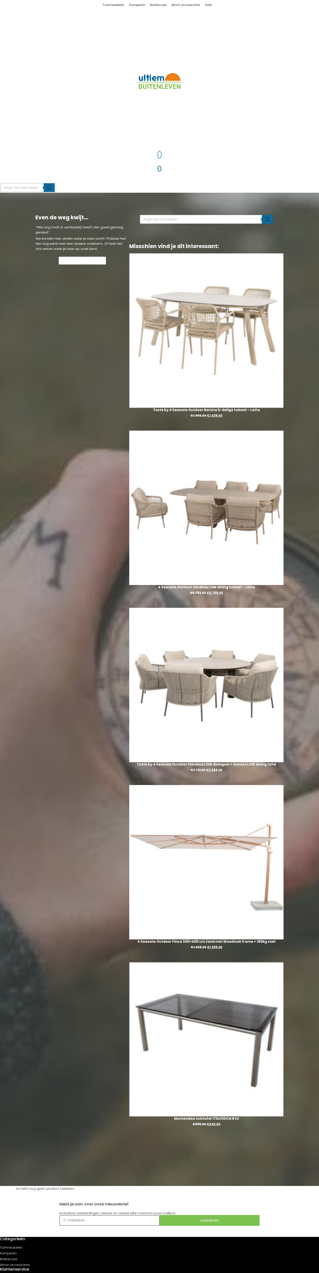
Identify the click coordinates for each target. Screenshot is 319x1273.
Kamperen (137, 5)
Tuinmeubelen (113, 5)
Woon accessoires (185, 5)
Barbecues (158, 5)
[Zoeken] (49, 187)
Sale (208, 5)
